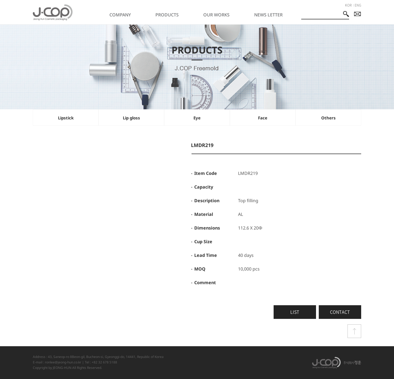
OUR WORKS (216, 15)
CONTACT (340, 312)
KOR (348, 5)
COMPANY (120, 15)
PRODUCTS (167, 15)
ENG (358, 5)
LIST (294, 312)
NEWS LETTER (268, 15)
